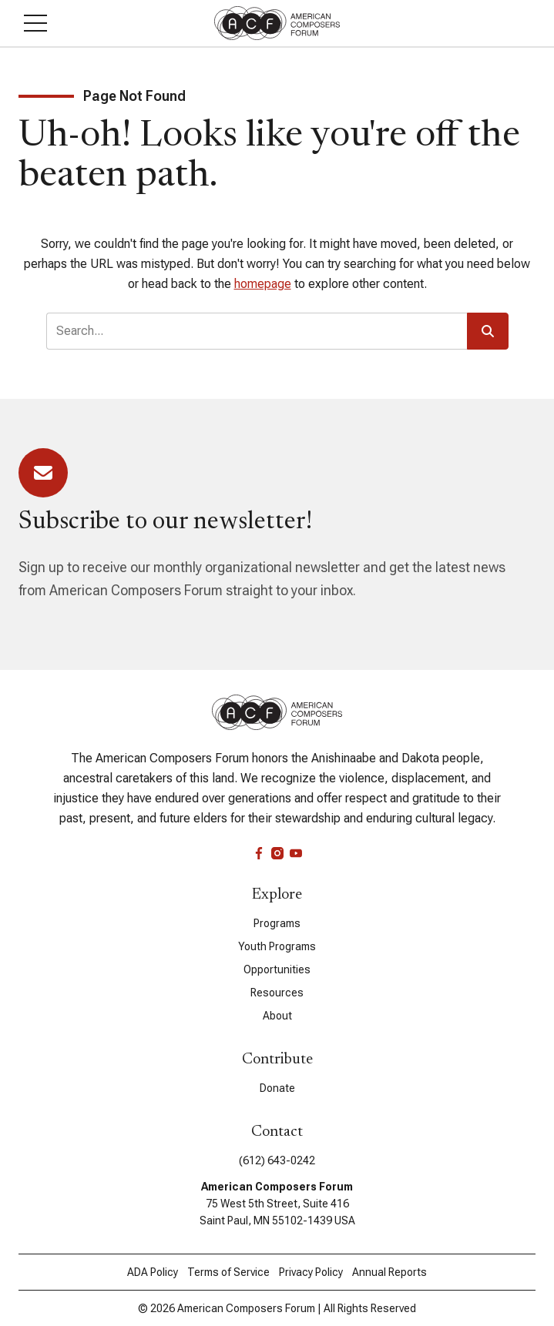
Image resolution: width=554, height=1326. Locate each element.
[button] (35, 23)
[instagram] (277, 853)
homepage (262, 283)
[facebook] (259, 853)
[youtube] (296, 853)
